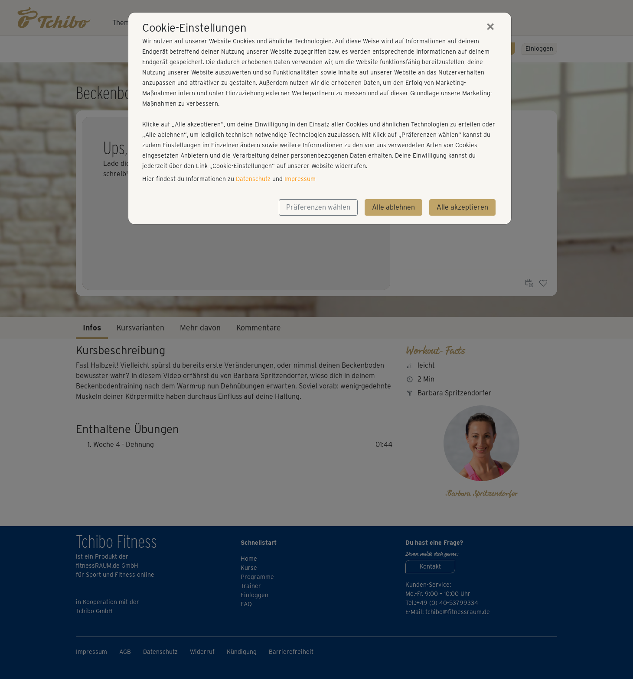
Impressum (300, 178)
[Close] (490, 26)
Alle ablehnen (393, 207)
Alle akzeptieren (462, 207)
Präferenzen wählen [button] (318, 207)
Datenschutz (253, 178)
